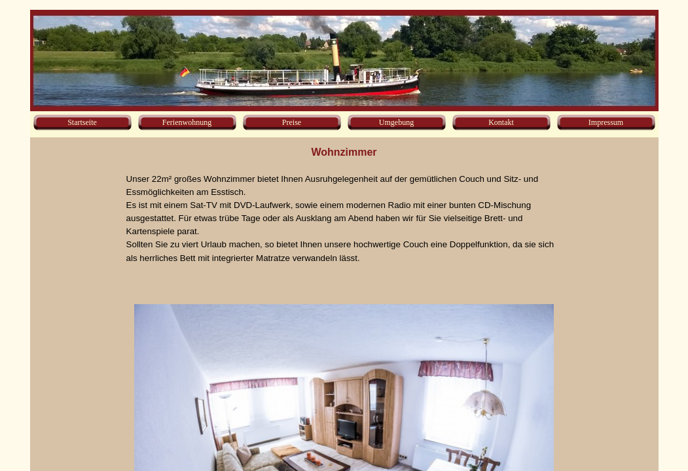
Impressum (605, 122)
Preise (291, 122)
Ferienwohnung (186, 122)
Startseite (82, 122)
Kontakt (501, 122)
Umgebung (396, 122)
